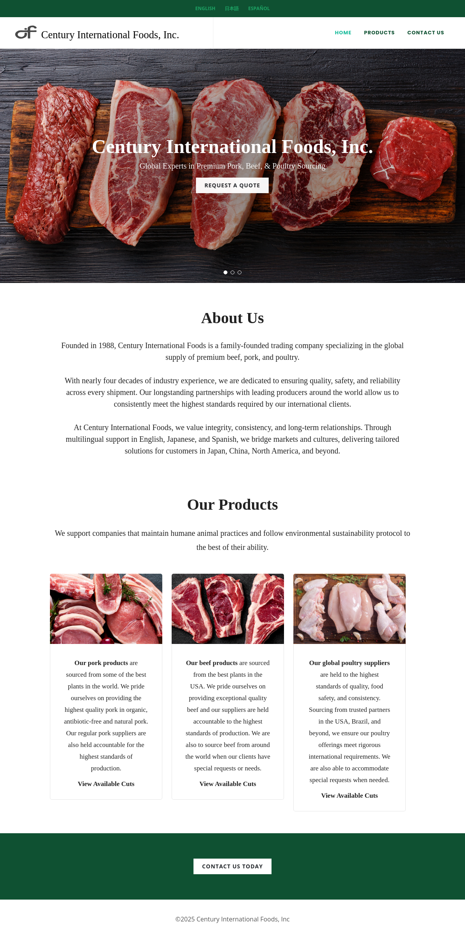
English (205, 8)
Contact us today (232, 866)
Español (259, 8)
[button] (225, 272)
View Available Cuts (106, 784)
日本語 (232, 8)
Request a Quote (232, 185)
